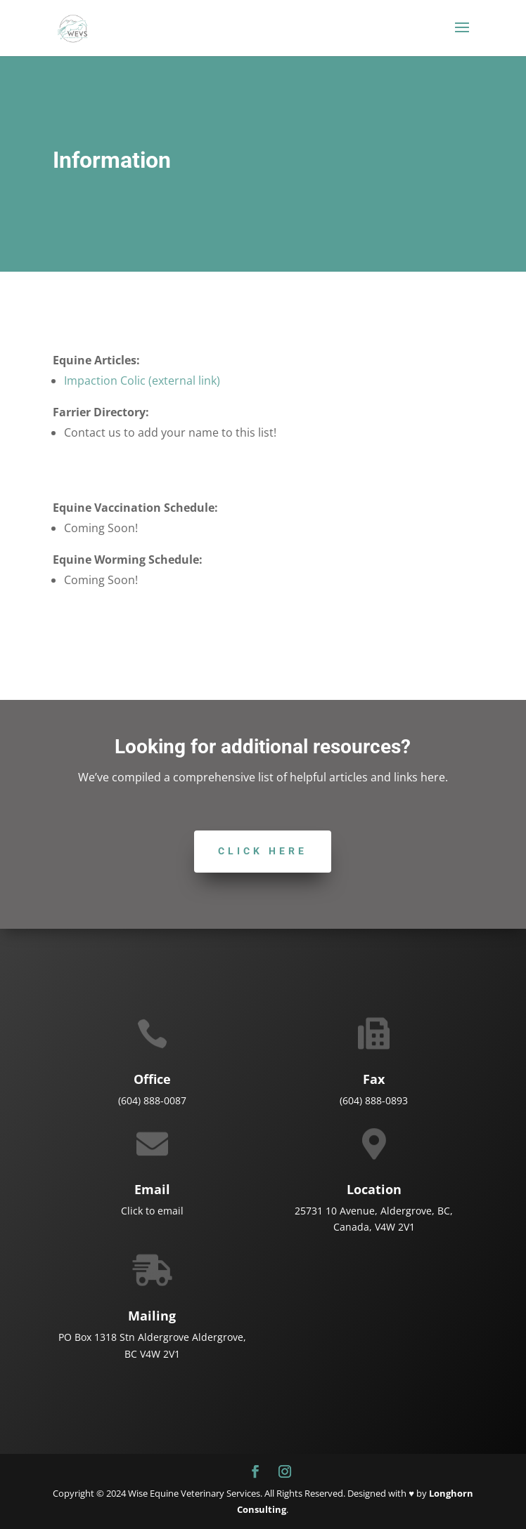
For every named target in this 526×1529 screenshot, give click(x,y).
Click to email (152, 1210)
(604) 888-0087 (152, 1100)
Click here (262, 850)
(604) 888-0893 (374, 1100)
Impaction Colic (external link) (142, 380)
